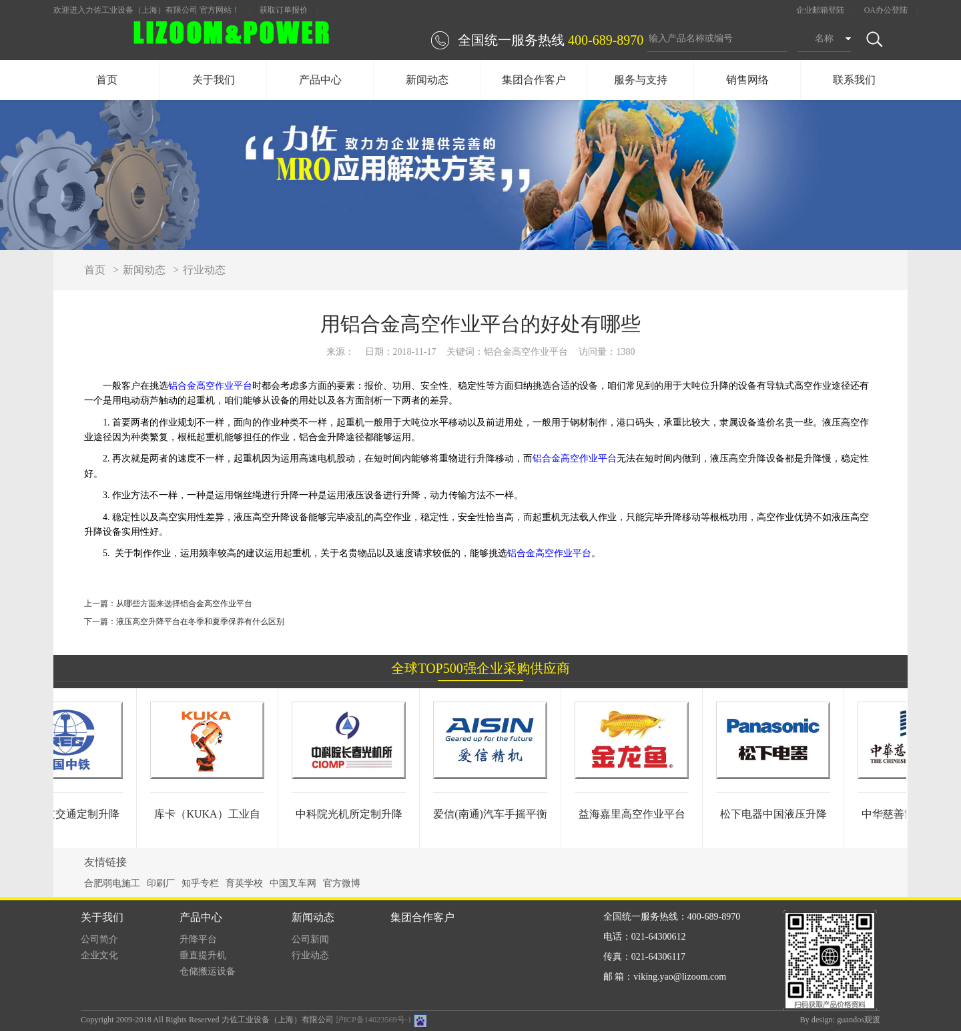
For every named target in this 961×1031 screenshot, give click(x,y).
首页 (106, 79)
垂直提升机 (203, 955)
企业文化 (99, 955)
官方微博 (341, 883)
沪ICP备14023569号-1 (374, 1019)
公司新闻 (310, 939)
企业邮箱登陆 (820, 10)
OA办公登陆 (886, 10)
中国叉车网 (293, 883)
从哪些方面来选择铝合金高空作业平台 (184, 603)
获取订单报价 (284, 10)
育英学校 (244, 883)
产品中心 (320, 79)
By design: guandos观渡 (839, 1019)
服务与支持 (640, 79)
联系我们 (854, 79)
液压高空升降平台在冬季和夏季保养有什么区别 (200, 621)
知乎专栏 (200, 883)
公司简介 (99, 939)
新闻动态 (427, 79)
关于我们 (213, 79)
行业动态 (204, 269)
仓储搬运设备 (208, 971)
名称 (824, 38)
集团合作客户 (534, 79)
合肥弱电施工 (112, 883)
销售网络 (747, 79)
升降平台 (198, 939)
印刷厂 (161, 883)
